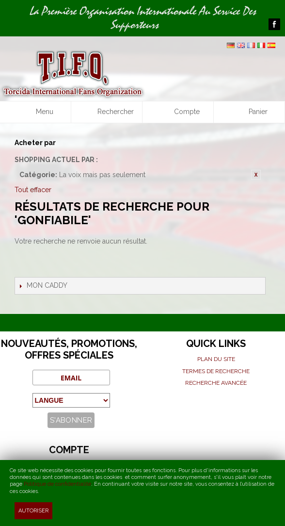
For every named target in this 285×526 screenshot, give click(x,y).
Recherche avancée (216, 382)
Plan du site (216, 359)
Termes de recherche (216, 371)
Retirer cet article (256, 175)
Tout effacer (33, 190)
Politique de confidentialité (57, 484)
